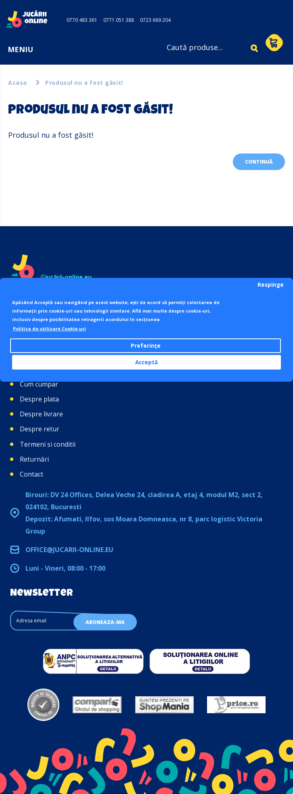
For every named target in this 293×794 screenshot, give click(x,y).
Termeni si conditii (47, 444)
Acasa (17, 82)
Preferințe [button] (146, 345)
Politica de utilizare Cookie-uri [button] (49, 329)
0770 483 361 (82, 20)
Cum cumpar (39, 384)
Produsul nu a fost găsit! (84, 82)
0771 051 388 (118, 20)
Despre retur (39, 428)
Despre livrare (41, 414)
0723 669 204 (155, 20)
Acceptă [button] (146, 362)
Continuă (259, 161)
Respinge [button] (270, 284)
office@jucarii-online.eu (69, 549)
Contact (31, 474)
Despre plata (39, 399)
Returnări (34, 459)
